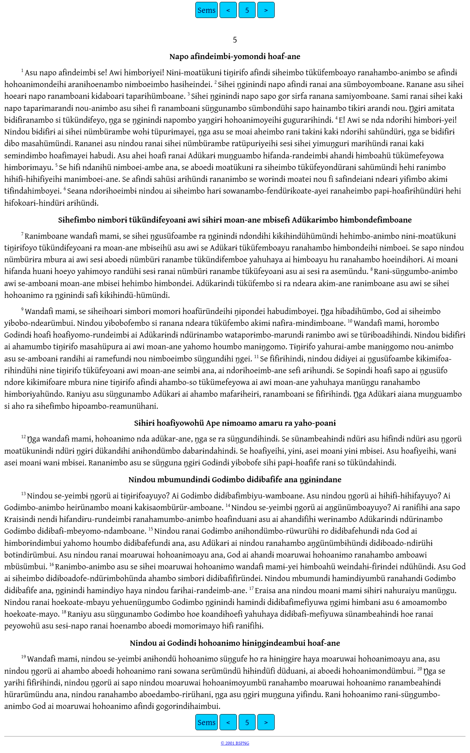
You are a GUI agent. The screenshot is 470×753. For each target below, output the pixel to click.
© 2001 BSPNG (235, 742)
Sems (207, 10)
